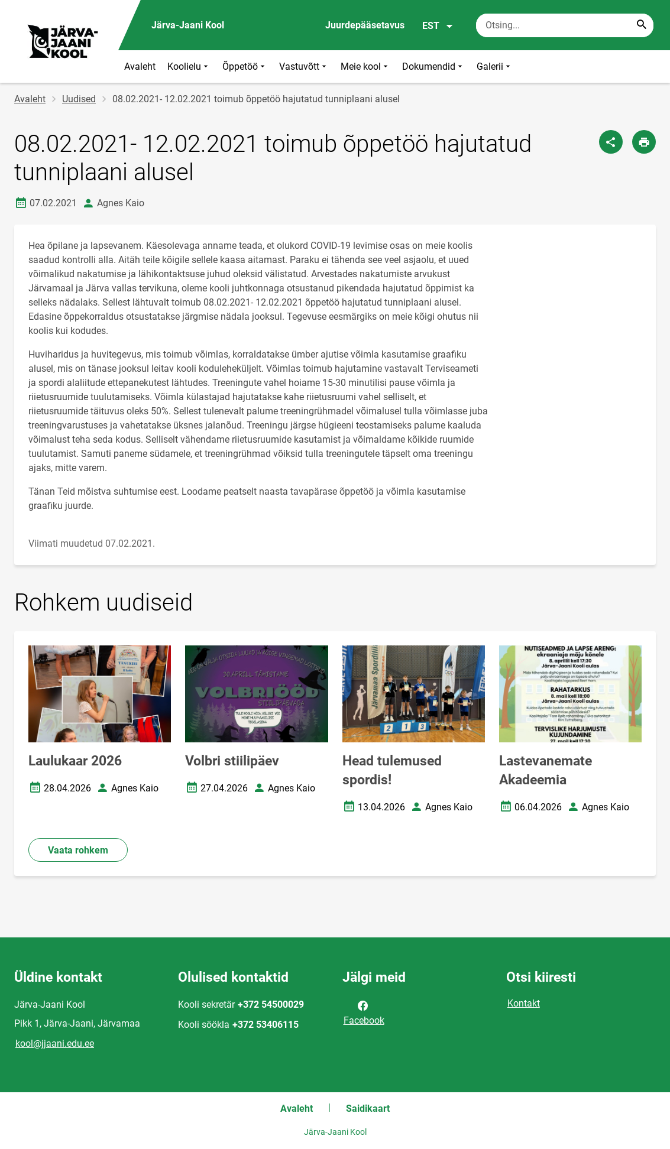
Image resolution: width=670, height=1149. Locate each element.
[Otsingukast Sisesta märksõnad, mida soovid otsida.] (564, 25)
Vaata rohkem (78, 850)
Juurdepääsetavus (364, 25)
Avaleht (140, 66)
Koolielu (189, 66)
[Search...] (642, 25)
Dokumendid (433, 66)
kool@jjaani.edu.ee (54, 1043)
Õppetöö (244, 66)
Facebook (364, 1012)
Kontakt (523, 1003)
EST (438, 26)
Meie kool (365, 66)
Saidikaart (368, 1108)
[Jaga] (611, 142)
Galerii (495, 66)
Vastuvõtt (304, 66)
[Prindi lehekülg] (644, 142)
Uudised (79, 99)
